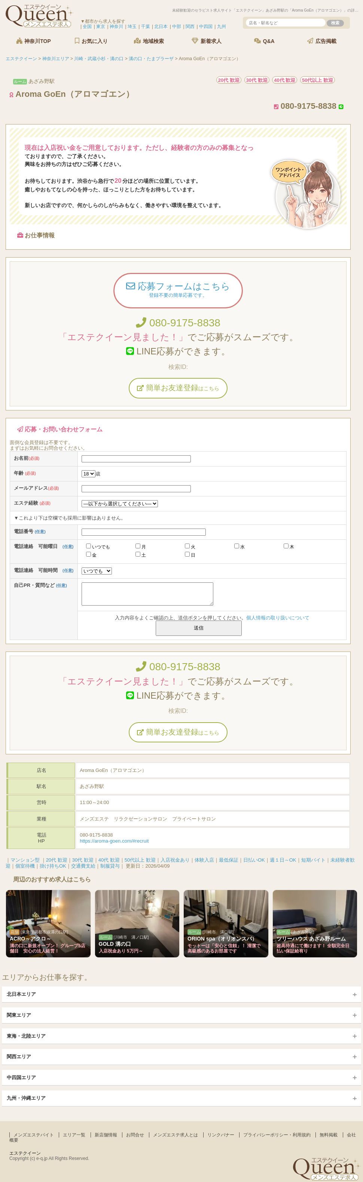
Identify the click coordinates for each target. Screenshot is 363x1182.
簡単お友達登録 (178, 388)
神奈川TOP (33, 41)
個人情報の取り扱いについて (277, 618)
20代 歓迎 (56, 860)
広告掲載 (321, 41)
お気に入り (91, 41)
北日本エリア (21, 994)
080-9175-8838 (178, 323)
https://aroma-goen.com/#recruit (114, 841)
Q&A (264, 41)
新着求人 (207, 41)
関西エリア (19, 1056)
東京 (100, 26)
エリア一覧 (74, 1135)
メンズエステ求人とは (175, 1135)
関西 (190, 26)
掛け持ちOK (53, 866)
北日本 (161, 26)
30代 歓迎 (83, 860)
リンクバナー (220, 1135)
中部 (176, 26)
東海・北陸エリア (26, 1036)
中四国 (206, 26)
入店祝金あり (175, 860)
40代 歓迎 (109, 860)
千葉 (145, 26)
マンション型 (25, 860)
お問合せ (135, 1135)
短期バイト (313, 860)
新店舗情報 (106, 1135)
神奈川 (116, 26)
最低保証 (228, 860)
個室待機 (25, 866)
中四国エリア (21, 1077)
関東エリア (19, 1015)
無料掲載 (329, 1135)
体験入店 (204, 860)
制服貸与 (110, 866)
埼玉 (132, 26)
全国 (87, 26)
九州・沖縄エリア (26, 1098)
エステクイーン (25, 1153)
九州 (221, 26)
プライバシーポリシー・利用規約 (277, 1135)
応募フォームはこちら (178, 290)
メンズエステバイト (33, 1135)
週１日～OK (283, 860)
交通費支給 (83, 866)
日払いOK (254, 860)
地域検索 (149, 41)
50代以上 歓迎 (140, 860)
